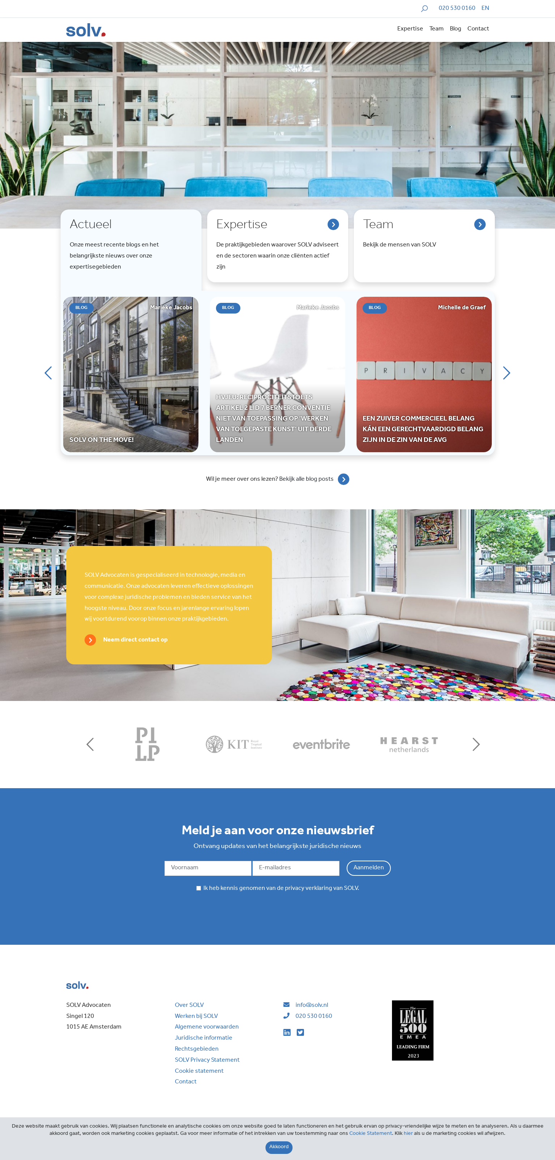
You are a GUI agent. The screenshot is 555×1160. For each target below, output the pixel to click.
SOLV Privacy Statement (207, 1061)
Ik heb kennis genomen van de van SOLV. (277, 888)
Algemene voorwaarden (207, 1027)
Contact (478, 29)
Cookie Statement (370, 1134)
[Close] (279, 1147)
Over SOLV (189, 1006)
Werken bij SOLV (196, 1017)
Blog (455, 29)
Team (436, 29)
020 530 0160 (457, 9)
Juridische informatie (203, 1038)
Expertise (410, 29)
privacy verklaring (308, 889)
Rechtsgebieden (197, 1049)
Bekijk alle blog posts (306, 479)
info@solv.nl (312, 1006)
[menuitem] (485, 8)
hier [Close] (408, 1134)
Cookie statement (199, 1072)
